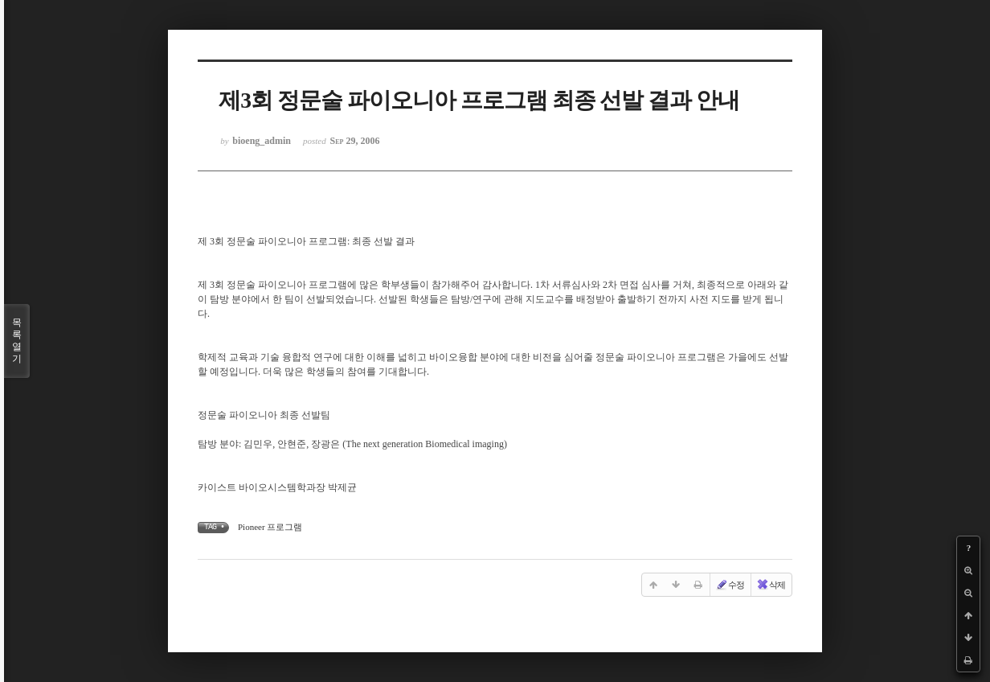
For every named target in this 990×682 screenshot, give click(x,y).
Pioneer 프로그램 (270, 527)
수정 (729, 584)
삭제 (770, 584)
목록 (17, 341)
